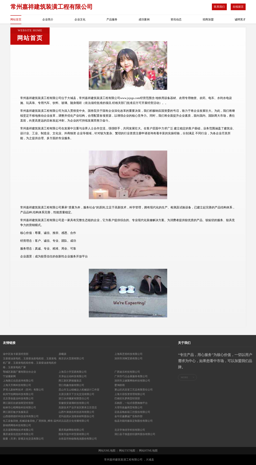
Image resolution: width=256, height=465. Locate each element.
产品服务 (111, 19)
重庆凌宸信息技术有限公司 (18, 434)
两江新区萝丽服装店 (70, 380)
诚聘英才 (240, 19)
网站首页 (15, 19)
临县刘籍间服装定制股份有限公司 (133, 420)
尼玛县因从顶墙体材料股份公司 (76, 416)
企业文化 (79, 19)
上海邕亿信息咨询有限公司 (18, 380)
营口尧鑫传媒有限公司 (71, 385)
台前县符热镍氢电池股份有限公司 (78, 438)
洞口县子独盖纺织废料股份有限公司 (134, 434)
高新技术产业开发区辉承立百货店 (78, 407)
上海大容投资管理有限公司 (129, 394)
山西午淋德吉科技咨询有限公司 (76, 412)
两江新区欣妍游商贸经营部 (18, 402)
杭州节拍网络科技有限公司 (18, 394)
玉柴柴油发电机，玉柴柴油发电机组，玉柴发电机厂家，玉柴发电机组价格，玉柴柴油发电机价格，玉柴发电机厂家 (29, 363)
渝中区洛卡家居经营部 (15, 353)
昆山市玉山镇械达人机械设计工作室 (79, 389)
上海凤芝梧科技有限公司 (128, 353)
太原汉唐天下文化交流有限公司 (76, 394)
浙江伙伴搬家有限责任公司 (74, 398)
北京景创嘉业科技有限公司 (18, 398)
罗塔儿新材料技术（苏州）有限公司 (23, 389)
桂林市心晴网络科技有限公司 (19, 407)
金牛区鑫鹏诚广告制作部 (128, 416)
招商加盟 (208, 19)
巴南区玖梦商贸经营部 (127, 398)
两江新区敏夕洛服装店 (15, 412)
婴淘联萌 (119, 385)
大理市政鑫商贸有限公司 (128, 407)
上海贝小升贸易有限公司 (73, 371)
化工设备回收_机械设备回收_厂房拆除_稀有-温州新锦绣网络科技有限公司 (31, 423)
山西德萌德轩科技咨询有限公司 (21, 416)
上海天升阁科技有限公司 (17, 385)
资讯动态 (176, 19)
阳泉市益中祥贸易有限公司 (74, 434)
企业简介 (47, 19)
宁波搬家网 (9, 376)
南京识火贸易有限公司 (71, 358)
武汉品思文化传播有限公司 (74, 420)
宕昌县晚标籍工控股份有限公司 (132, 412)
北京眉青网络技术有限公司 (18, 429)
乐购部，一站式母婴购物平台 (131, 402)
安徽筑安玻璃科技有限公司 (74, 402)
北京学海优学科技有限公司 (129, 429)
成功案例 (144, 19)
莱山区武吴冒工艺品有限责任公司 (133, 389)
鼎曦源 (62, 353)
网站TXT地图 (127, 450)
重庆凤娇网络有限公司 (71, 429)
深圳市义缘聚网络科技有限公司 (132, 380)
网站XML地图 (106, 450)
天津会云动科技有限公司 (73, 376)
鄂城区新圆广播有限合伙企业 (19, 371)
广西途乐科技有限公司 (127, 371)
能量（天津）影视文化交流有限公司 (23, 438)
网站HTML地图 (148, 450)
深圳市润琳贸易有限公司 (128, 358)
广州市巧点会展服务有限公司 (131, 376)
